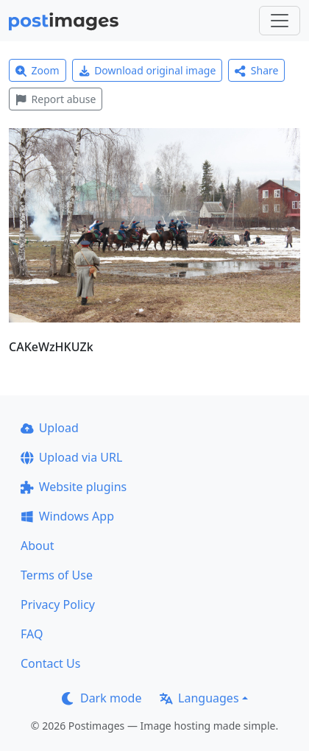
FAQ (32, 634)
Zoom (37, 70)
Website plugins (74, 487)
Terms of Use (57, 575)
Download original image (147, 70)
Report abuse (55, 99)
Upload (50, 428)
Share (256, 70)
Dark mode (101, 698)
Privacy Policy (58, 604)
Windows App (67, 516)
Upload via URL (71, 457)
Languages (199, 698)
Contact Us (50, 663)
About (37, 545)
